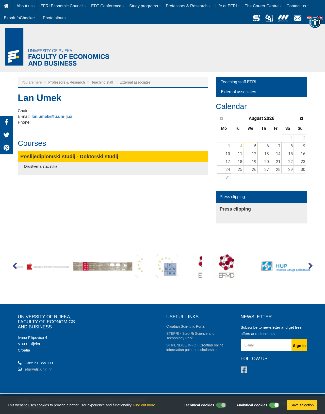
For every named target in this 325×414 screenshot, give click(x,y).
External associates (135, 82)
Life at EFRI (226, 6)
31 (227, 177)
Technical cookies (199, 405)
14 (278, 153)
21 (278, 161)
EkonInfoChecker (19, 18)
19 (254, 161)
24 (227, 169)
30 (303, 169)
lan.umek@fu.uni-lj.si (51, 116)
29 (290, 169)
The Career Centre (262, 6)
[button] (14, 267)
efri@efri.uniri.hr (38, 369)
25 (240, 169)
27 (266, 169)
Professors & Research (187, 6)
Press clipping (232, 197)
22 (290, 161)
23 (303, 161)
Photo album (54, 18)
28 (278, 169)
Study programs (143, 6)
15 (290, 153)
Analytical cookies (251, 405)
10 (227, 153)
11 (240, 153)
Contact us (296, 6)
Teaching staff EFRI (238, 82)
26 (254, 169)
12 (254, 153)
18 (240, 161)
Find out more (144, 405)
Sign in (299, 345)
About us (24, 6)
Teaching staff (102, 82)
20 (266, 161)
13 (266, 153)
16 (303, 153)
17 (227, 161)
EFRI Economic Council (61, 6)
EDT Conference (106, 6)
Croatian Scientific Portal (185, 326)
